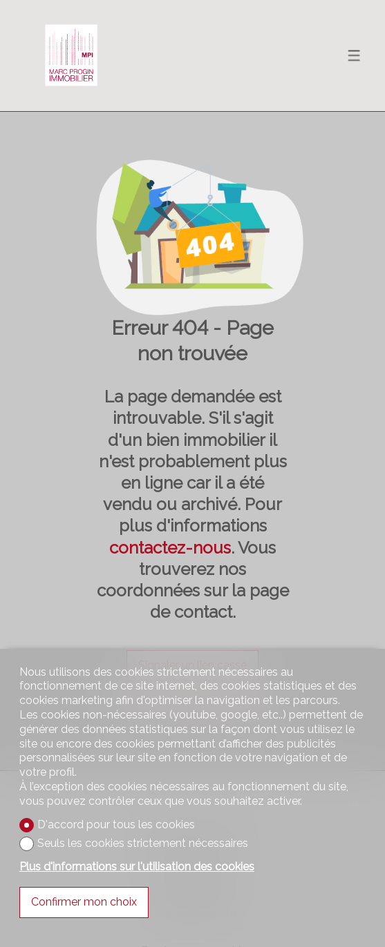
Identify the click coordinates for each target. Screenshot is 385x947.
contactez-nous (170, 548)
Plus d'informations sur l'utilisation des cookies (136, 866)
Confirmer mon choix (84, 901)
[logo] (71, 55)
